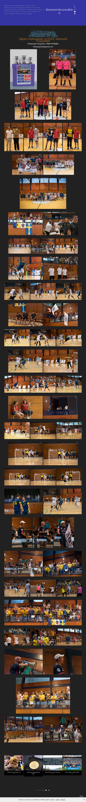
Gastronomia (22, 9)
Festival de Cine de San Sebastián (15, 7)
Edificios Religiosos (17, 5)
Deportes (7, 5)
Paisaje (6, 13)
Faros (33, 5)
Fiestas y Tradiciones (33, 7)
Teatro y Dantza (21, 13)
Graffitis (30, 9)
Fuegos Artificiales (10, 9)
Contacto (29, 13)
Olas (39, 11)
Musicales (18, 11)
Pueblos (12, 13)
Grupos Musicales (39, 9)
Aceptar (57, 799)
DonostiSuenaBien (59, 11)
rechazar (63, 799)
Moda (12, 11)
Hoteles (7, 11)
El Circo (27, 5)
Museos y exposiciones (29, 11)
